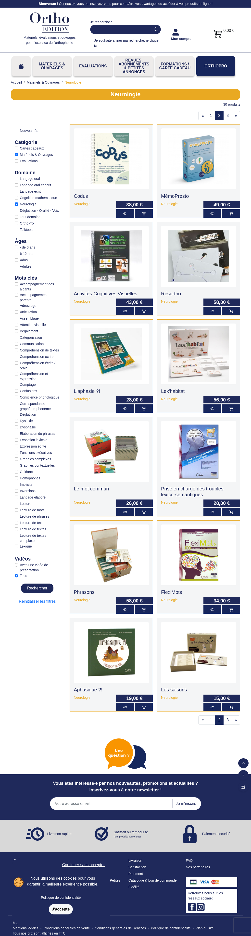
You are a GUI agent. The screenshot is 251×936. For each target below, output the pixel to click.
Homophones (30, 478)
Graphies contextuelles (37, 465)
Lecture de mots (32, 510)
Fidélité (133, 887)
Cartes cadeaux (32, 148)
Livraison (135, 860)
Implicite (26, 485)
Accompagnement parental (34, 297)
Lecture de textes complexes (33, 538)
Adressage (28, 306)
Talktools (26, 230)
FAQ (189, 860)
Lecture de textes (33, 529)
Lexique (26, 546)
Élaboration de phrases (37, 434)
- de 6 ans (27, 247)
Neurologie (28, 204)
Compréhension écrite (36, 357)
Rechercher (37, 588)
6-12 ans (26, 254)
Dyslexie (26, 421)
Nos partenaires (198, 867)
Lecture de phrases (34, 516)
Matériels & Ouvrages (52, 66)
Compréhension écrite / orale (37, 365)
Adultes (25, 266)
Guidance (27, 472)
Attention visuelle (33, 325)
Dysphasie (28, 427)
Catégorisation (31, 337)
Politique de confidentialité (61, 897)
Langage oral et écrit (35, 185)
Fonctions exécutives (36, 453)
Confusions (28, 391)
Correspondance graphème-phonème (35, 406)
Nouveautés (29, 131)
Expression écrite (33, 446)
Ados (24, 260)
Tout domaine (30, 217)
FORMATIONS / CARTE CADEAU (174, 66)
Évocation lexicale (33, 440)
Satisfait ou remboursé (131, 834)
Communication (32, 344)
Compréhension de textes (39, 350)
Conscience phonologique (39, 397)
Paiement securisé (216, 834)
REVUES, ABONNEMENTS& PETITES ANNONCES (134, 66)
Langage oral (30, 179)
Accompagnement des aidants (37, 286)
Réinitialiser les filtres (37, 601)
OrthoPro (215, 66)
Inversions (28, 491)
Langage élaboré (33, 497)
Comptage (28, 385)
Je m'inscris (186, 803)
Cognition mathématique (38, 198)
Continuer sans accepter (83, 865)
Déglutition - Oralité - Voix (39, 210)
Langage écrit (30, 191)
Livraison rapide (59, 834)
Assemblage (29, 318)
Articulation (28, 312)
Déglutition (28, 414)
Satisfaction (137, 867)
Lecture (25, 504)
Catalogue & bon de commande (152, 880)
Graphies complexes (35, 459)
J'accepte (61, 909)
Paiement (135, 874)
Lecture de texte (32, 523)
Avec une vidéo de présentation (34, 567)
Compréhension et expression (34, 376)
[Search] (119, 29)
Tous (23, 576)
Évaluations (93, 66)
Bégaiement (29, 331)
